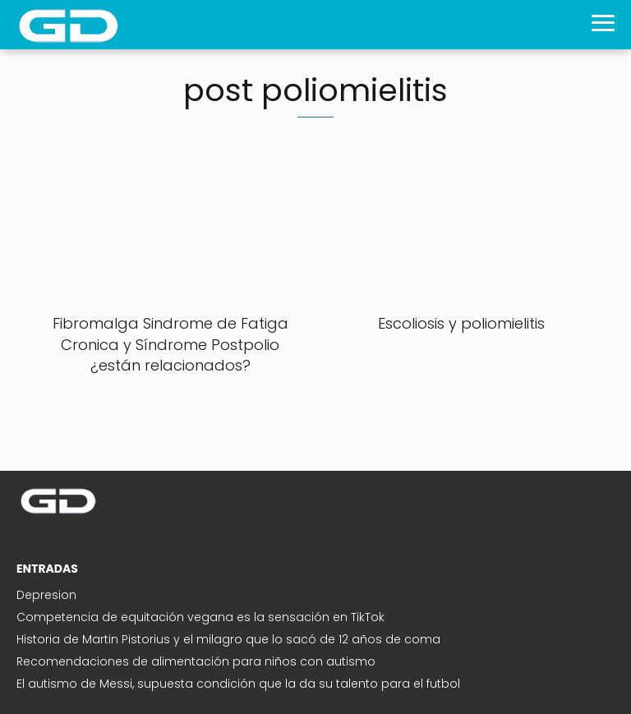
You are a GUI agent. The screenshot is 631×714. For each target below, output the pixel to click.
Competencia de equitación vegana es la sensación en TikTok (200, 617)
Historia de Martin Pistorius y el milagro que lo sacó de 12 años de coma (228, 639)
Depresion (46, 595)
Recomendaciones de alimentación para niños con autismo (195, 661)
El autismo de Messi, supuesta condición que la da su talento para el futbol (238, 683)
